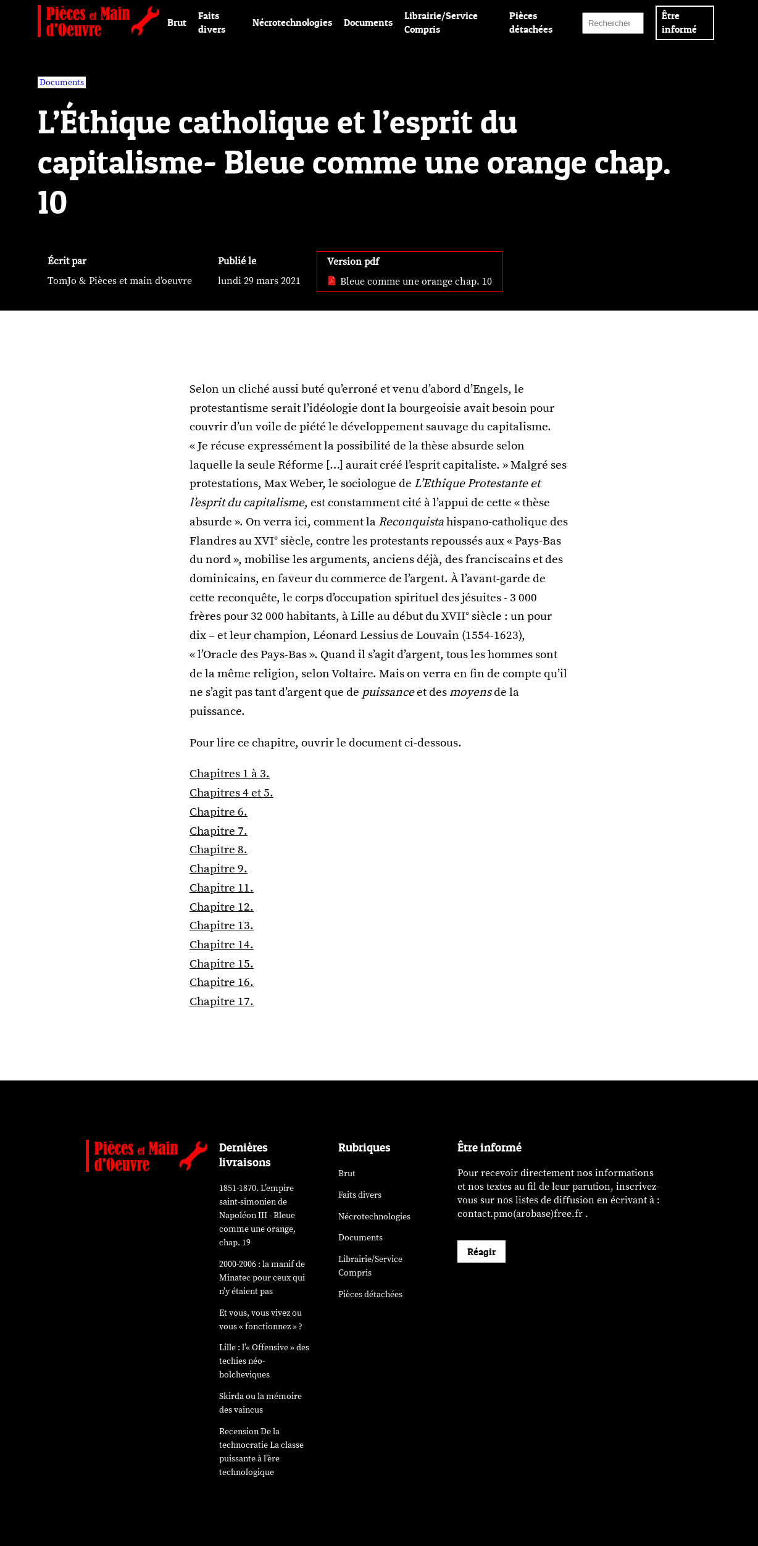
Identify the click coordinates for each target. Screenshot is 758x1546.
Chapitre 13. (222, 925)
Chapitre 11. (222, 888)
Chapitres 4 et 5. (231, 793)
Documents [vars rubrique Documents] (62, 82)
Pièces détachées (370, 1294)
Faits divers (359, 1195)
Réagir (481, 1251)
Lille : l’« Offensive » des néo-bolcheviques (264, 1361)
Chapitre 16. (222, 982)
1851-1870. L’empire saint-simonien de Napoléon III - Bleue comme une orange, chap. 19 (257, 1215)
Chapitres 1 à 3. (230, 774)
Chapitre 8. (219, 850)
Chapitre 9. (219, 869)
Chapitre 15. (222, 964)
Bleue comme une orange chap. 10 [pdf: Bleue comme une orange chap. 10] (409, 281)
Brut (176, 22)
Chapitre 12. (222, 907)
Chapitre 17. (222, 1001)
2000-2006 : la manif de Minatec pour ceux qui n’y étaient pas (262, 1277)
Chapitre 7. (219, 831)
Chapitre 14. (222, 945)
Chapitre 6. (219, 812)
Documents (368, 22)
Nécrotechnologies (292, 22)
